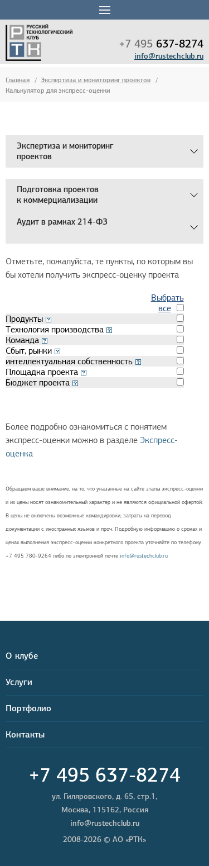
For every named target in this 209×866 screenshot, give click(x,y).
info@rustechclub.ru (168, 56)
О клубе (22, 655)
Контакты (25, 734)
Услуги (19, 682)
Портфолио (28, 708)
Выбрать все (167, 302)
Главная (18, 79)
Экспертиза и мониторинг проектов (95, 79)
